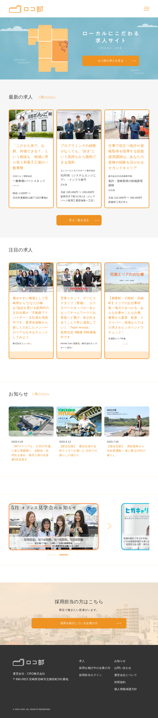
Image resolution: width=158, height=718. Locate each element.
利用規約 (120, 682)
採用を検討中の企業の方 (95, 667)
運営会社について (125, 675)
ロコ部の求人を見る (111, 60)
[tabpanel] (65, 526)
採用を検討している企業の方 (79, 623)
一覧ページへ (46, 96)
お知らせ (120, 661)
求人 (82, 661)
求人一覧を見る (79, 220)
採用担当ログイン (90, 675)
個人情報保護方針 (125, 689)
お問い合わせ (122, 667)
